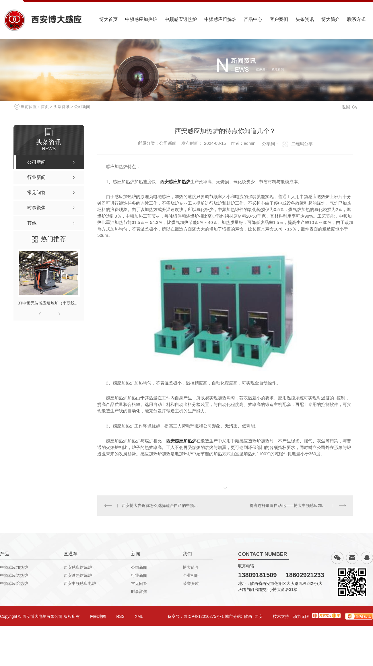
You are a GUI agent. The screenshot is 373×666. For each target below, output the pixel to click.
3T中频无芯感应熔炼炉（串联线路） (49, 303)
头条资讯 (305, 19)
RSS (120, 616)
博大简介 (330, 19)
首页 (45, 106)
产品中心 (253, 19)
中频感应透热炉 (181, 19)
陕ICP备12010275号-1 (204, 616)
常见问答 (139, 583)
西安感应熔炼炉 (78, 567)
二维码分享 (302, 143)
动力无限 (301, 616)
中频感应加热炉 (141, 19)
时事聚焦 (139, 591)
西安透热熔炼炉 (78, 575)
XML (139, 616)
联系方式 (356, 19)
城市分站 (233, 616)
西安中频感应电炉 (80, 583)
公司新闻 (82, 106)
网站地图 (98, 616)
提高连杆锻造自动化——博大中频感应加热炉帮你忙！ (298, 505)
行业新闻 (139, 575)
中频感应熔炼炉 (220, 19)
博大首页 (108, 19)
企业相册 (191, 575)
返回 (349, 106)
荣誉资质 (191, 583)
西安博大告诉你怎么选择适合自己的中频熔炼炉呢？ (161, 505)
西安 (259, 616)
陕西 (248, 616)
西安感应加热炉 (175, 181)
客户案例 (279, 19)
